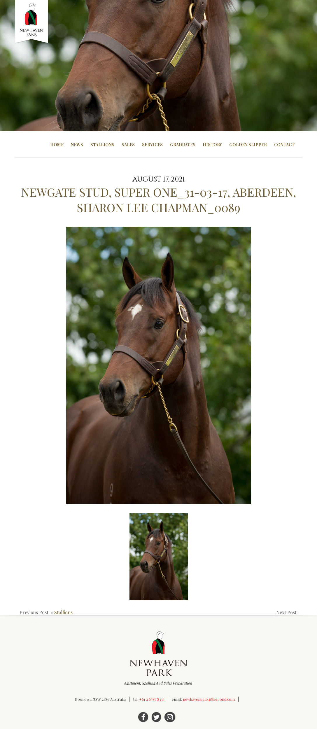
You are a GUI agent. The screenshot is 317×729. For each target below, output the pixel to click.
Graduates (182, 144)
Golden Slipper (248, 144)
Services (152, 144)
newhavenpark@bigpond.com (209, 699)
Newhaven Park (32, 22)
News (77, 144)
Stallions (102, 144)
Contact (284, 144)
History (212, 144)
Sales (128, 144)
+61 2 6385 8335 (151, 699)
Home (57, 144)
